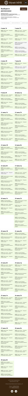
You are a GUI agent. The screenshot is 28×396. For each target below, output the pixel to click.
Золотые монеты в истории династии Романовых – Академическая (7, 55)
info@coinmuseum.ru (15, 387)
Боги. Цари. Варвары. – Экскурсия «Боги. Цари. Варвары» (7, 47)
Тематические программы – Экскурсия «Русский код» (7, 83)
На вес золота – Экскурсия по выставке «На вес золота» (7, 43)
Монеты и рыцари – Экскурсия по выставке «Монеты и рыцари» (7, 35)
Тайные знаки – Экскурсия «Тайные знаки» (6, 31)
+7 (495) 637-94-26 (15, 386)
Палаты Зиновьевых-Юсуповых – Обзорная (19, 221)
